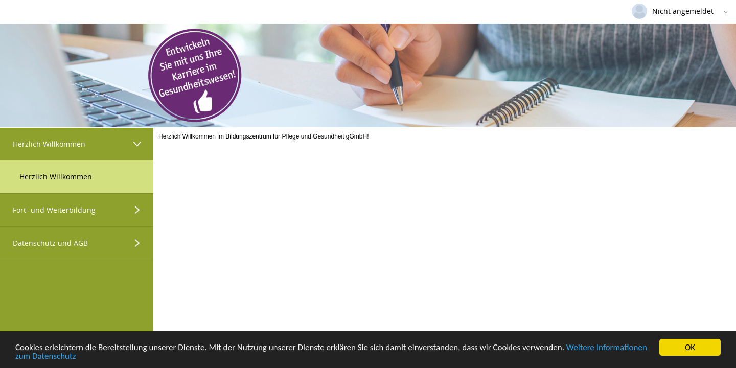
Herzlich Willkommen (55, 176)
